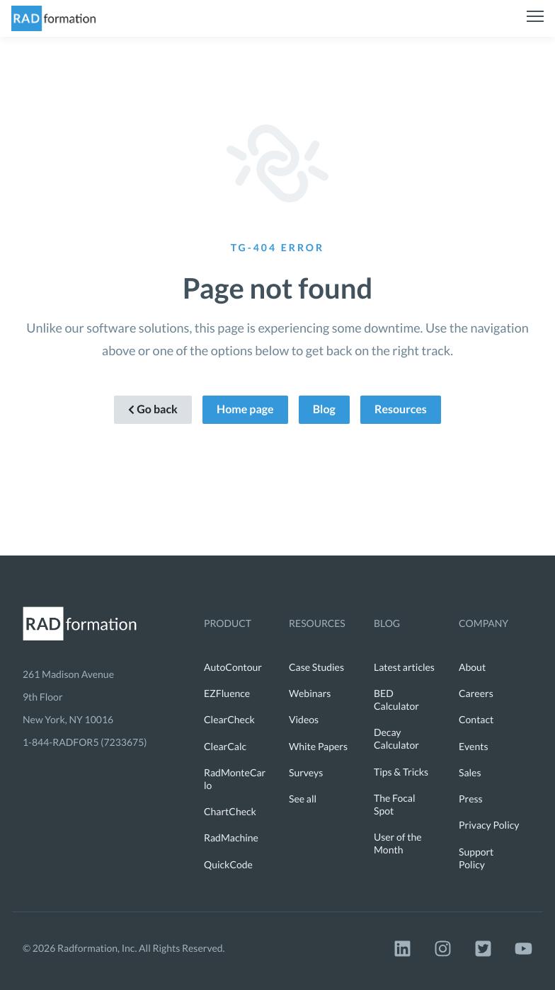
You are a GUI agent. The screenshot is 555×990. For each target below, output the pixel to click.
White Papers (318, 746)
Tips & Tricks (401, 772)
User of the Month (398, 843)
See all (302, 799)
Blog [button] (324, 409)
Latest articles (404, 667)
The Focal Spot (395, 804)
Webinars (310, 693)
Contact (476, 719)
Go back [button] (153, 409)
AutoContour (233, 667)
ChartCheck (230, 811)
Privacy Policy (489, 825)
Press (471, 799)
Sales (470, 772)
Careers (476, 693)
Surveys (306, 772)
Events (473, 746)
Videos (304, 719)
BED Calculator (396, 699)
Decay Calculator (396, 738)
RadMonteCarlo (234, 778)
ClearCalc (225, 746)
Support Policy (476, 858)
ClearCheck (229, 719)
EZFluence (227, 693)
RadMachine (231, 837)
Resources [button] (400, 409)
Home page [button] (245, 409)
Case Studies (316, 667)
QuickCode (228, 864)
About (472, 667)
